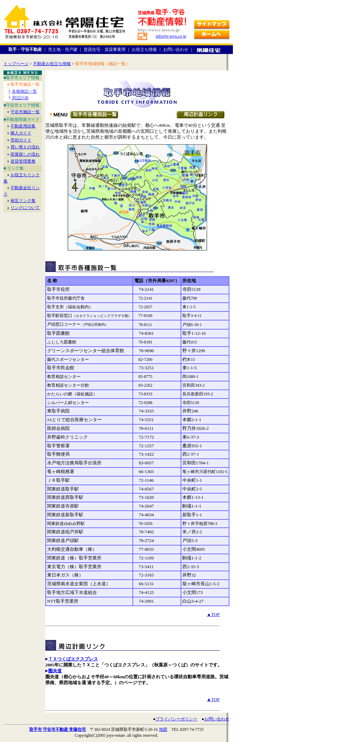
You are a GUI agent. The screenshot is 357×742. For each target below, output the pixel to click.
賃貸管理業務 (23, 161)
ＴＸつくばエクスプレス (73, 659)
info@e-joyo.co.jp (171, 36)
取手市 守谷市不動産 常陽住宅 (57, 729)
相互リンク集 (23, 200)
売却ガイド (20, 140)
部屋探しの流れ (25, 154)
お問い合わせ (216, 719)
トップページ (16, 63)
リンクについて (25, 207)
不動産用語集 (23, 126)
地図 (163, 729)
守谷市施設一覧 (25, 111)
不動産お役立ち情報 (52, 63)
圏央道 (55, 670)
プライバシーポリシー (176, 719)
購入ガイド (20, 133)
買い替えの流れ (25, 147)
